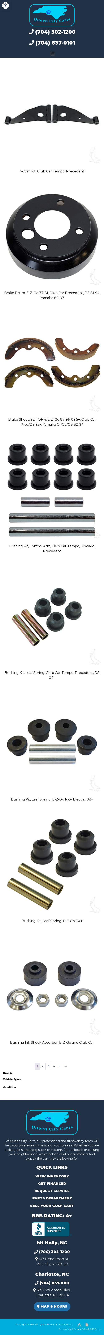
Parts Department (52, 1198)
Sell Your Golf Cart (52, 1206)
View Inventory (52, 1176)
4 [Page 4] (54, 1066)
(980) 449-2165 (14, 1327)
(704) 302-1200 (52, 32)
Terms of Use (65, 1329)
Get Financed (52, 1184)
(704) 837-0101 (52, 43)
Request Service (52, 1191)
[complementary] (91, 1322)
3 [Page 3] (48, 1066)
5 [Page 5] (59, 1066)
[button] (5, 5)
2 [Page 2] (43, 1066)
